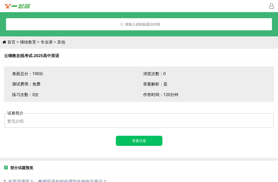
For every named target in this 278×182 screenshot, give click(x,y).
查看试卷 (139, 140)
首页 (11, 42)
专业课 (46, 42)
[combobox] (139, 24)
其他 (61, 42)
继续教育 (28, 42)
